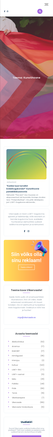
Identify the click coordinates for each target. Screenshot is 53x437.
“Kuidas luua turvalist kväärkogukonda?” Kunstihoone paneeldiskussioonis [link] (22, 188)
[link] (5, 11)
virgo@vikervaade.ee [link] (26, 317)
